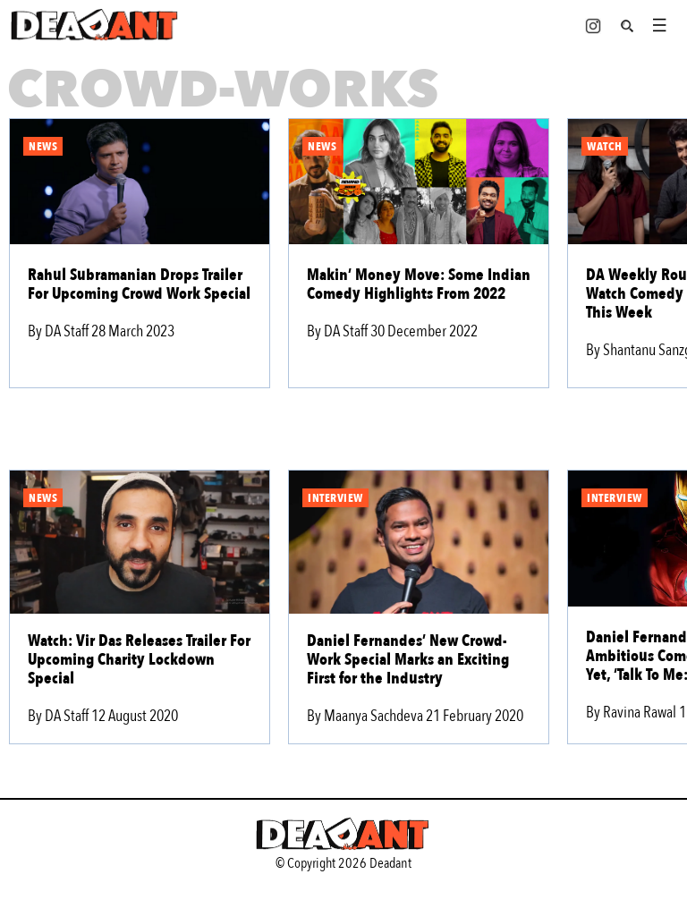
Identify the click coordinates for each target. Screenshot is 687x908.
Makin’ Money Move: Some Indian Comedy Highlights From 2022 (418, 284)
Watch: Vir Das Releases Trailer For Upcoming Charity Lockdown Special (139, 660)
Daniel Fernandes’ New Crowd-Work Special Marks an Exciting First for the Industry (408, 660)
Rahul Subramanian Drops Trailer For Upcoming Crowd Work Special (139, 284)
